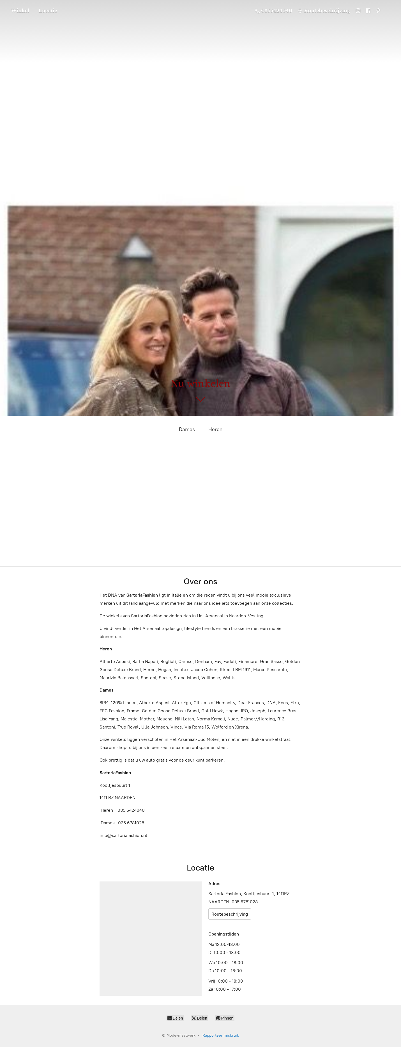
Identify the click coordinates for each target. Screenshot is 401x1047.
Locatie (48, 10)
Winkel (20, 10)
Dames (187, 429)
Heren (215, 429)
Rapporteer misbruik (220, 1035)
